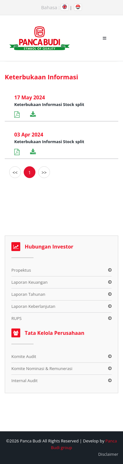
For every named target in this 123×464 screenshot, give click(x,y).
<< (14, 172)
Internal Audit (24, 380)
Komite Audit (23, 356)
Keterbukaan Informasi (41, 77)
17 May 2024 (29, 97)
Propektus (21, 270)
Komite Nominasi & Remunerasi (41, 368)
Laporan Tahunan (28, 294)
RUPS (16, 318)
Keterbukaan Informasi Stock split (49, 104)
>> (43, 172)
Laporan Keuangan (29, 282)
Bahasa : (50, 7)
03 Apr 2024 (28, 134)
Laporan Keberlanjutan (33, 306)
